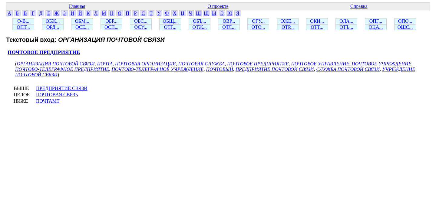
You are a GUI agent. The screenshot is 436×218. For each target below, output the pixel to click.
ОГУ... (258, 21)
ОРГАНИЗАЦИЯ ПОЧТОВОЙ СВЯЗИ (55, 63)
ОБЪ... (199, 21)
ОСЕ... (82, 27)
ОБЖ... (53, 21)
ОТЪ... (346, 27)
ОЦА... (376, 27)
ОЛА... (346, 21)
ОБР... (111, 21)
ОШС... (405, 27)
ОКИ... (317, 21)
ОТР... (288, 27)
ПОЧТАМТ (48, 101)
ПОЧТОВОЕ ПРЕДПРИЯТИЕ (44, 52)
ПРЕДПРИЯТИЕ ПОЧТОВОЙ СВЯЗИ (275, 69)
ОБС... (140, 21)
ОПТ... (23, 27)
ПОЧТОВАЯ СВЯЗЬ (57, 94)
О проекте (217, 6)
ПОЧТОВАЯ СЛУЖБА (201, 63)
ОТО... (258, 27)
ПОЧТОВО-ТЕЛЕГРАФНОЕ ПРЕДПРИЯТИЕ (62, 69)
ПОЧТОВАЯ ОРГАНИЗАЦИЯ (145, 63)
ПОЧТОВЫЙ (219, 69)
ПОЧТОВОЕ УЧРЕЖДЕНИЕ (381, 63)
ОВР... (229, 21)
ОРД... (52, 27)
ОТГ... (170, 27)
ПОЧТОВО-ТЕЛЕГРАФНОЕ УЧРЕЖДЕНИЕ (157, 69)
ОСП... (111, 27)
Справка (359, 6)
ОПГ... (375, 21)
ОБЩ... (170, 21)
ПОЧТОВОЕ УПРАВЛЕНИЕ (320, 63)
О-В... (23, 21)
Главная (77, 6)
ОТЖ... (199, 27)
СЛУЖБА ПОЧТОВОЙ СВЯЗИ (348, 69)
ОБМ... (82, 21)
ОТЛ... (228, 27)
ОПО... (405, 21)
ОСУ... (140, 27)
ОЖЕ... (287, 21)
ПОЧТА (105, 63)
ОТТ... (317, 27)
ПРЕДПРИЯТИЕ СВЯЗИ (62, 88)
